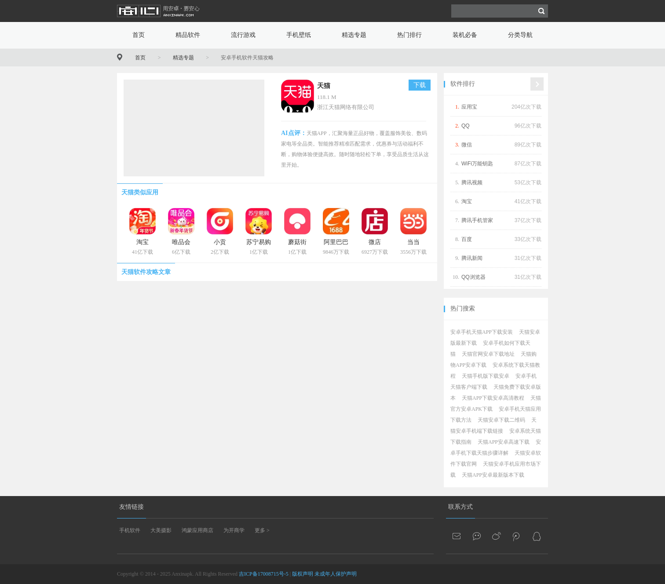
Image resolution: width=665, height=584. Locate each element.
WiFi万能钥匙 (477, 164)
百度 (466, 239)
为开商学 (234, 530)
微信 (466, 145)
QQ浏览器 (473, 277)
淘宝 (466, 201)
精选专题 (354, 35)
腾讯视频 (471, 182)
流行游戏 (243, 35)
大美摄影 (161, 530)
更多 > (262, 530)
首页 (138, 35)
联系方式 (460, 507)
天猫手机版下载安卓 (485, 376)
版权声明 (302, 574)
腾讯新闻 (471, 258)
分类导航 (520, 35)
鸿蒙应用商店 (197, 530)
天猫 (323, 85)
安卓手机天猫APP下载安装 (481, 332)
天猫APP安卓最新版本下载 (493, 475)
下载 (419, 85)
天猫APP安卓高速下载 (504, 442)
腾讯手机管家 (477, 220)
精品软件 (187, 35)
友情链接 (131, 507)
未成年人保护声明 (335, 574)
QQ (465, 126)
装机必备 (465, 35)
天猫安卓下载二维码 (501, 420)
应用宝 (469, 107)
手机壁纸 (298, 35)
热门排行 (409, 35)
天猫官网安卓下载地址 (488, 354)
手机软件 (129, 530)
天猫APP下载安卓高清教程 (493, 398)
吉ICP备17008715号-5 (264, 574)
